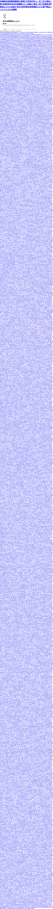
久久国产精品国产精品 (28, 98)
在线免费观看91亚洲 (40, 661)
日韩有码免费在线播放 (18, 543)
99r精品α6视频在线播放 (34, 771)
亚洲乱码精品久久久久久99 (31, 153)
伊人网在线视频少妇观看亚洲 (20, 300)
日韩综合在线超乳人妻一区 (14, 528)
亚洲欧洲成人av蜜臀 (25, 690)
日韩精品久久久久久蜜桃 (33, 659)
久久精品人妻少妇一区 (12, 327)
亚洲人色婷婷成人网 (13, 294)
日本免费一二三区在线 (35, 777)
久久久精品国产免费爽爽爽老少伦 (26, 271)
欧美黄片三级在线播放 (41, 289)
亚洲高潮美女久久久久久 (6, 551)
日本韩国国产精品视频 (44, 418)
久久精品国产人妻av (42, 667)
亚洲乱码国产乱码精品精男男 (18, 615)
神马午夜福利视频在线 (17, 215)
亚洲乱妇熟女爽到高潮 (32, 825)
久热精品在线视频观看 (8, 89)
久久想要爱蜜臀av (37, 58)
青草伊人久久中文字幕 (43, 189)
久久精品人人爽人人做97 (21, 521)
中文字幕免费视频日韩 (38, 485)
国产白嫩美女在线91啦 (37, 404)
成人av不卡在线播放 (27, 387)
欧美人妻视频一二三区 (41, 537)
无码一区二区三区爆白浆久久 (32, 306)
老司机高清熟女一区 (28, 479)
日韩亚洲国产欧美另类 (13, 855)
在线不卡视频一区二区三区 (28, 646)
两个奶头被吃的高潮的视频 (27, 414)
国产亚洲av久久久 (39, 811)
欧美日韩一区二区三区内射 (39, 573)
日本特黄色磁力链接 (25, 476)
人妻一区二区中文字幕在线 (31, 355)
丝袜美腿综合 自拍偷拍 (4, 761)
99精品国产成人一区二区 (44, 44)
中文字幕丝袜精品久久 (41, 321)
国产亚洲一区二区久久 (14, 779)
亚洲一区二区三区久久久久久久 (7, 166)
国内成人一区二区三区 (21, 540)
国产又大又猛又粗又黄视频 (33, 488)
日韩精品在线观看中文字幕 (22, 50)
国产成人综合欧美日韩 (30, 709)
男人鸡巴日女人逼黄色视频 (33, 514)
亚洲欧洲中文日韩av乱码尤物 (45, 306)
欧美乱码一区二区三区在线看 (46, 398)
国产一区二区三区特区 (22, 160)
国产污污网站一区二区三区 (33, 179)
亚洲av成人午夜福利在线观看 (31, 439)
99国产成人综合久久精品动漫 (14, 624)
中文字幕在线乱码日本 (45, 635)
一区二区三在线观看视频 (34, 223)
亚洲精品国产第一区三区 (24, 484)
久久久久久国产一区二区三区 (45, 35)
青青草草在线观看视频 (4, 339)
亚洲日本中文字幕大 (44, 223)
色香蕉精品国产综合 (18, 71)
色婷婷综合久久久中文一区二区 (41, 64)
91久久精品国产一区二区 (38, 562)
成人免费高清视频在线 (12, 83)
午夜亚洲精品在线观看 (24, 246)
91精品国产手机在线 (17, 647)
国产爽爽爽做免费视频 (15, 167)
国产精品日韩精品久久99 (8, 601)
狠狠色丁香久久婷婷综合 (46, 484)
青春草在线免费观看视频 (25, 147)
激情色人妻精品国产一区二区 (25, 892)
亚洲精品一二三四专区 (4, 904)
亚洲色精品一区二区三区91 (8, 96)
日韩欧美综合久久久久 (47, 74)
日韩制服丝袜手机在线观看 (29, 264)
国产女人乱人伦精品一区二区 (22, 631)
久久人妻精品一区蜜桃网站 (34, 432)
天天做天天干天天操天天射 (11, 708)
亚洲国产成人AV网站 (15, 276)
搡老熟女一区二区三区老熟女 (25, 572)
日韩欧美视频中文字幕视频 (44, 676)
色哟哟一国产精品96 (45, 375)
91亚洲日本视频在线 (22, 258)
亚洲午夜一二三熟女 (41, 531)
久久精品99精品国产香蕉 (46, 818)
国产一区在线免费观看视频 (15, 368)
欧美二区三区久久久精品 (12, 41)
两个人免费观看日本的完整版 (44, 538)
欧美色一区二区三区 (16, 39)
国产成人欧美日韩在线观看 (6, 625)
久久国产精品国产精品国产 (45, 712)
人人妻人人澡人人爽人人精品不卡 (15, 376)
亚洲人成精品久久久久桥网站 (41, 308)
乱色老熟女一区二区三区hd (25, 242)
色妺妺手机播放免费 (26, 272)
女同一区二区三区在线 (34, 35)
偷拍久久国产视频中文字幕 (39, 81)
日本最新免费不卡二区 (47, 779)
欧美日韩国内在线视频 (32, 57)
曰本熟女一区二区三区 (45, 229)
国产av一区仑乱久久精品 (5, 812)
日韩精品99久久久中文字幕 (23, 531)
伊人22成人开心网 (6, 719)
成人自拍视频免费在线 (10, 344)
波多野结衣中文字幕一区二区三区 (33, 464)
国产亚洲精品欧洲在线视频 (26, 114)
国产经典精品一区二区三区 (21, 689)
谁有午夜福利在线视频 (41, 197)
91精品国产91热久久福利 (12, 858)
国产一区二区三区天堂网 (35, 198)
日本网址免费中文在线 (37, 138)
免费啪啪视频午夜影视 (39, 709)
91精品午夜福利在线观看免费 (43, 825)
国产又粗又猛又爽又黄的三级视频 (14, 777)
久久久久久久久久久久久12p (22, 294)
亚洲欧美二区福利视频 (33, 177)
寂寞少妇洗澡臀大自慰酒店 (5, 329)
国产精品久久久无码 (41, 515)
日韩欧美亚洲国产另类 (9, 861)
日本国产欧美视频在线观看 (18, 685)
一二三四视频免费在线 (19, 263)
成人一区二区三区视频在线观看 (23, 86)
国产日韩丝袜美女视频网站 (5, 874)
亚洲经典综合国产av (39, 324)
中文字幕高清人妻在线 (42, 402)
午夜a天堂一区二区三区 (20, 674)
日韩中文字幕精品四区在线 (37, 862)
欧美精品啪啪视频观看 (6, 588)
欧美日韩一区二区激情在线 (11, 446)
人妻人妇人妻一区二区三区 (20, 232)
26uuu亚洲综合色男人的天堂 (5, 384)
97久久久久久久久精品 (32, 59)
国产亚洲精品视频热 (23, 433)
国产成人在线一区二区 (12, 594)
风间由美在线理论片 (18, 646)
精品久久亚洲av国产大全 (14, 337)
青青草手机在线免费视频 (42, 151)
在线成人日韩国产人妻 (40, 258)
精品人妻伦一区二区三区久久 (39, 812)
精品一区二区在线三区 (14, 178)
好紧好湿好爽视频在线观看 (5, 299)
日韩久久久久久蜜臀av (10, 574)
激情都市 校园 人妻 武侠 (23, 907)
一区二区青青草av (44, 378)
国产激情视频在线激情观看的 (10, 260)
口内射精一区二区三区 (14, 372)
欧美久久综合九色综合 (4, 593)
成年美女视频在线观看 (18, 62)
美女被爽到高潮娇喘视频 (28, 813)
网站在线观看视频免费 (44, 816)
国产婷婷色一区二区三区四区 (9, 439)
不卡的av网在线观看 (43, 472)
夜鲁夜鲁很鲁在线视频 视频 (32, 228)
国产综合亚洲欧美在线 (32, 671)
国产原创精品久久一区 (24, 695)
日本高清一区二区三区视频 (24, 508)
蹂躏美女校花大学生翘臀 (37, 603)
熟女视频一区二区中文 (36, 55)
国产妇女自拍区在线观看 (37, 119)
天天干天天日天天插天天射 (39, 491)
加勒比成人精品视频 (4, 216)
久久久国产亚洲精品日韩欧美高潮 (17, 786)
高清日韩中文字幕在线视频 (5, 903)
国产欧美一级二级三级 (13, 415)
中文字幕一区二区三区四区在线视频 (36, 451)
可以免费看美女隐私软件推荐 (17, 299)
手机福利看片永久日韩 (32, 106)
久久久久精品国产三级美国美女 (23, 459)
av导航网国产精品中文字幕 (23, 398)
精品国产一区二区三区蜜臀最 (24, 269)
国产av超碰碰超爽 (10, 245)
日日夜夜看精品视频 (10, 543)
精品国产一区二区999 (4, 834)
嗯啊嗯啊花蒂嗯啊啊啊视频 (33, 726)
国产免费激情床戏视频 (44, 640)
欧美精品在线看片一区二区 (14, 659)
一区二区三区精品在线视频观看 (42, 616)
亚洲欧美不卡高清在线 (6, 252)
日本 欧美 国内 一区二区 (25, 509)
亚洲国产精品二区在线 (24, 336)
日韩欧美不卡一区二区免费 (7, 828)
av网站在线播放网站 (40, 785)
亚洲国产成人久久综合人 (17, 493)
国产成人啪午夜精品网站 (35, 487)
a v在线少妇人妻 (24, 323)
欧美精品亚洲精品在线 (48, 69)
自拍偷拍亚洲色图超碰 (17, 290)
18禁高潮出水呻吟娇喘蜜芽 (11, 789)
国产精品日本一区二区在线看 (17, 329)
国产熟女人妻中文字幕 (14, 99)
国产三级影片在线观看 (16, 323)
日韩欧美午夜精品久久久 (9, 118)
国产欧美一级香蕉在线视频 (44, 434)
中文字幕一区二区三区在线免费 (36, 69)
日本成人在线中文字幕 (33, 563)
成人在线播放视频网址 (30, 226)
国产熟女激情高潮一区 (48, 102)
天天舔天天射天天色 (34, 761)
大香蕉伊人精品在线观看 (22, 342)
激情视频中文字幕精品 (13, 151)
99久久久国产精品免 (6, 167)
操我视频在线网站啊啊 (41, 868)
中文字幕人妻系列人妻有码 (39, 374)
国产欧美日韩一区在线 (25, 265)
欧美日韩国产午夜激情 (8, 180)
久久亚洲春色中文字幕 (22, 402)
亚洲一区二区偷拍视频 (10, 483)
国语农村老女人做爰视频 (32, 645)
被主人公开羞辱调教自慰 (43, 761)
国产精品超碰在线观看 (39, 88)
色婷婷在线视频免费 (48, 698)
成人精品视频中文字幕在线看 (31, 615)
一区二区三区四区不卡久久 (33, 406)
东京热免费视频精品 (17, 627)
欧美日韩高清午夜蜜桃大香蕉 (22, 566)
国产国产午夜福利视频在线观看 (44, 566)
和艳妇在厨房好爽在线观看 (44, 452)
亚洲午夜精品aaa (4, 388)
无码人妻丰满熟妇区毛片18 (16, 767)
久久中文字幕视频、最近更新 (27, 612)
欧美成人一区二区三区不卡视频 (21, 563)
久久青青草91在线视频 (33, 315)
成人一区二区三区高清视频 (36, 242)
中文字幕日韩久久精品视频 (46, 883)
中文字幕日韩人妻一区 (43, 448)
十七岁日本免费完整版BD (22, 847)
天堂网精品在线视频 (23, 205)
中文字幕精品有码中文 (20, 320)
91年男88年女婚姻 (37, 639)
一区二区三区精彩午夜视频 (33, 386)
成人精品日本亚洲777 (32, 805)
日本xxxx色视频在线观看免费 (40, 131)
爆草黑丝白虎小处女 (38, 546)
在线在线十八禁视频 (18, 404)
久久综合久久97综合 (13, 697)
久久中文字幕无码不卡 (27, 284)
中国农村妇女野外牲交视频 (39, 118)
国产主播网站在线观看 (29, 908)
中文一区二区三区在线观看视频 (36, 698)
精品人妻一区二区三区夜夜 (10, 470)
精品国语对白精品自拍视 (6, 475)
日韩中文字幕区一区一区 (32, 515)
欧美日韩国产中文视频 (12, 342)
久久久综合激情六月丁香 (21, 897)
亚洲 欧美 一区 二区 (38, 721)
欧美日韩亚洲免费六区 (33, 178)
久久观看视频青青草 (28, 397)
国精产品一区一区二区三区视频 (30, 461)
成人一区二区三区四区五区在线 (29, 110)
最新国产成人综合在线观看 (42, 317)
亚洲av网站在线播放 (37, 236)
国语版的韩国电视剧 (19, 461)
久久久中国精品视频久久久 (37, 561)
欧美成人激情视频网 (21, 435)
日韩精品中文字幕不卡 (47, 399)
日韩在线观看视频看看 (30, 89)
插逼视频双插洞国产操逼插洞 (13, 293)
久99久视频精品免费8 (22, 339)
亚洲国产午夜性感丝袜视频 (6, 287)
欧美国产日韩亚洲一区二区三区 (42, 685)
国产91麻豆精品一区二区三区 (7, 159)
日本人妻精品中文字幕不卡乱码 (29, 551)
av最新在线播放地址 (34, 445)
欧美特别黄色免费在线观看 (39, 751)
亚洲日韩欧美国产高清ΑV (38, 181)
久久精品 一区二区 (27, 862)
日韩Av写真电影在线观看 (40, 886)
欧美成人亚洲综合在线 (4, 199)
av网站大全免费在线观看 (31, 247)
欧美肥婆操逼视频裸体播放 (10, 126)
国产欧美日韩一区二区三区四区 (23, 599)
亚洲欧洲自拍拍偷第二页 (25, 539)
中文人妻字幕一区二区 (13, 192)
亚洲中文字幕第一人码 (29, 154)
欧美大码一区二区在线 (44, 34)
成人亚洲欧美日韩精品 (5, 502)
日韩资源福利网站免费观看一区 (33, 607)
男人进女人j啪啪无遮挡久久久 (34, 622)
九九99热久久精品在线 (21, 411)
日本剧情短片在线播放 (12, 744)
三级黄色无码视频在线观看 (11, 50)
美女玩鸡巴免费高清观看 (36, 293)
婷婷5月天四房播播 (45, 564)
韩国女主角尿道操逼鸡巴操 (34, 87)
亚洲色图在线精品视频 (35, 75)
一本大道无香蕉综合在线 (33, 410)
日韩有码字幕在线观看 (26, 40)
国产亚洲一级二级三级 (37, 390)
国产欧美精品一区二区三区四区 (41, 670)
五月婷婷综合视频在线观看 (22, 671)
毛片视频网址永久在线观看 (37, 853)
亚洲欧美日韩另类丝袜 (20, 247)
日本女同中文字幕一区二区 (7, 81)
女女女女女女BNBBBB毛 (24, 35)
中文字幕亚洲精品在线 (40, 556)
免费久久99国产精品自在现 (23, 758)
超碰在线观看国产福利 (25, 627)
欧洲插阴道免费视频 (7, 235)
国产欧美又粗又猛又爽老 (32, 537)
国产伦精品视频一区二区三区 (37, 606)
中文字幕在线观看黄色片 (7, 647)
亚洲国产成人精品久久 (16, 189)
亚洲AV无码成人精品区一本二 (10, 801)
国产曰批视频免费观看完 (24, 451)
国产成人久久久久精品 (41, 871)
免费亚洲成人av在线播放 (23, 248)
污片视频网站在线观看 (16, 688)
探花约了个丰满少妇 (13, 123)
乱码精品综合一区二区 (30, 325)
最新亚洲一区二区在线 (7, 290)
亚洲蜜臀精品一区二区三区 (12, 891)
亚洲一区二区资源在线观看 (46, 39)
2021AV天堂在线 (33, 568)
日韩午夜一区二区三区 (30, 467)
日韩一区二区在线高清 (28, 331)
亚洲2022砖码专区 (25, 241)
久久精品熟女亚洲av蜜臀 (13, 120)
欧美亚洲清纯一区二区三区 (9, 704)
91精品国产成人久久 (14, 135)
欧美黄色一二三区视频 (5, 707)
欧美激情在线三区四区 (27, 679)
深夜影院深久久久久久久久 (19, 157)
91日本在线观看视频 (40, 610)
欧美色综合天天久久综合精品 (14, 505)
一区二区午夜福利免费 (41, 441)
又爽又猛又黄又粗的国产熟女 (24, 123)
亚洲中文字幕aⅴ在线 (10, 387)
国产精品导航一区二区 (47, 829)
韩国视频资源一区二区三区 (29, 204)
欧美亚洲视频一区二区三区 (43, 46)
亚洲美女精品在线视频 (36, 605)
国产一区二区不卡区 (9, 65)
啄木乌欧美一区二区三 (44, 657)
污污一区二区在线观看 (23, 199)
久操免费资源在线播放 (39, 264)
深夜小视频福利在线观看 (7, 155)
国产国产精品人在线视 (27, 731)
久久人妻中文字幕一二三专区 (27, 666)
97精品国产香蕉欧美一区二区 (6, 880)
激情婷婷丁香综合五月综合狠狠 (34, 433)
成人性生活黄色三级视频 (7, 347)
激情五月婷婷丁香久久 (41, 416)
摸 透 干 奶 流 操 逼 (18, 186)
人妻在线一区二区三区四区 (33, 640)
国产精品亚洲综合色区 (22, 488)
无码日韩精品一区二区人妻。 (10, 803)
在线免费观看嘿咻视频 (22, 422)
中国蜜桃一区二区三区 (22, 622)
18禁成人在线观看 (33, 319)
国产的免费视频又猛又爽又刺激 (35, 548)
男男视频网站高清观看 (13, 59)
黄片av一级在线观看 (29, 157)
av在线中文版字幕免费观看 (9, 668)
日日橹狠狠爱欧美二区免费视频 (26, 528)
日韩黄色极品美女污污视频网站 (44, 319)
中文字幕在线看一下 (36, 338)
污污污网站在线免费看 (21, 515)
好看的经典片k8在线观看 (20, 325)
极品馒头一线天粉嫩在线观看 (32, 844)
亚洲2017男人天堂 (48, 215)
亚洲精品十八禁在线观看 (29, 573)
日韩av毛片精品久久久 (43, 545)
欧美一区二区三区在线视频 (25, 895)
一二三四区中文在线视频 (10, 232)
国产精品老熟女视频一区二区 (40, 49)
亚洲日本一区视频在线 (44, 769)
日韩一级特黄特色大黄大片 (15, 611)
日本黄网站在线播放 (32, 323)
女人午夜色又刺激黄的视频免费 (7, 864)
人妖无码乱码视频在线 (43, 466)
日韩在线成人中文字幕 (45, 40)
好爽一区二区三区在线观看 (35, 728)
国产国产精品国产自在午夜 (41, 144)
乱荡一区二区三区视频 (15, 797)
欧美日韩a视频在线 (9, 186)
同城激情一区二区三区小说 (19, 136)
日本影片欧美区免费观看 (39, 143)
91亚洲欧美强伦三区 (48, 485)
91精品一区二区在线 (5, 244)
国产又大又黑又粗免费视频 (19, 356)
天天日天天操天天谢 (12, 655)
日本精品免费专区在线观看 (46, 611)
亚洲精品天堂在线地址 (10, 154)
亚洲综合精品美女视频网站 (33, 268)
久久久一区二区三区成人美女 (32, 171)
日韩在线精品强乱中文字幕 (41, 339)
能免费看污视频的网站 (8, 253)
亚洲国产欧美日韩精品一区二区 (32, 94)
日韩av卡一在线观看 (43, 171)
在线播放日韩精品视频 (41, 568)
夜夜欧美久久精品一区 (34, 609)
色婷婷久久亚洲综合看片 (15, 307)
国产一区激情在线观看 (43, 652)
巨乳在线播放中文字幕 (20, 126)
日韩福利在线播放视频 (24, 37)
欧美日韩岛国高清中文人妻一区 (11, 410)
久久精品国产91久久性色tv (8, 404)
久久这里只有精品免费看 (47, 759)
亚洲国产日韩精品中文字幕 (46, 58)
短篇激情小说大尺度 (34, 82)
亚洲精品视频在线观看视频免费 (29, 518)
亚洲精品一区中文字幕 (40, 411)
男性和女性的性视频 (17, 65)
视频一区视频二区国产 (21, 148)
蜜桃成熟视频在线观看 (4, 428)
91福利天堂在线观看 (13, 400)
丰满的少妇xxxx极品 (6, 835)
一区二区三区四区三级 (25, 698)
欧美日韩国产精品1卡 (27, 794)
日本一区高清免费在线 (8, 105)
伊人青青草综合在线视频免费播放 (28, 393)
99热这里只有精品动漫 (45, 348)
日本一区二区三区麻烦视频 (45, 622)
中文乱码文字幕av (7, 794)
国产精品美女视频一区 (5, 787)
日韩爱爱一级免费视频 (23, 805)
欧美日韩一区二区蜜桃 (21, 709)
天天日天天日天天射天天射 (40, 299)
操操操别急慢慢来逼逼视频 (28, 70)
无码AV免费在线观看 (11, 52)
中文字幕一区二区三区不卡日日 (42, 247)
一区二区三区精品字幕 (35, 272)
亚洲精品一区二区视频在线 (40, 467)
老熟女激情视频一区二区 (17, 724)
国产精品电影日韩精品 (11, 630)
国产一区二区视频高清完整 (12, 658)
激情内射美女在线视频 (9, 84)
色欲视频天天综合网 (31, 570)
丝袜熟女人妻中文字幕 (32, 83)
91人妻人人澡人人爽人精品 (38, 162)
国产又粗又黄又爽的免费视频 (15, 92)
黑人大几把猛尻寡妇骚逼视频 (13, 77)
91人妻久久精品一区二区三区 (6, 367)
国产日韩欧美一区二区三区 (32, 704)
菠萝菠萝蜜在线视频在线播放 (27, 92)
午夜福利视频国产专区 (14, 606)
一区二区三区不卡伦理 (13, 168)
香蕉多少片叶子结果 (8, 829)
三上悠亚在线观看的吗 (29, 102)
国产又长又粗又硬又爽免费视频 (15, 653)
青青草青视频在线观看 (30, 308)
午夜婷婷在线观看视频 (5, 114)
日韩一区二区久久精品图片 (14, 593)
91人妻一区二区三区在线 (21, 691)
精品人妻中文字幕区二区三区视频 (10, 570)
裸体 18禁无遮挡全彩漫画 (36, 791)
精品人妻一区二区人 (17, 107)
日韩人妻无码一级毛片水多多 (44, 173)
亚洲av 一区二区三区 (25, 82)
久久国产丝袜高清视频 (42, 426)
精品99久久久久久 (19, 379)
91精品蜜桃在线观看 (32, 732)
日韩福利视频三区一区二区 (33, 149)
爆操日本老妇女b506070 (6, 276)
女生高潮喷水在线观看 (12, 388)
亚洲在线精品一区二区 (18, 58)
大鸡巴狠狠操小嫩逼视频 (45, 530)
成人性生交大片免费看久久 (34, 658)
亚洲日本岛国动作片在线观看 (6, 769)
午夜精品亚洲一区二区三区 (12, 527)
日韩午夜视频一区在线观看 (31, 354)
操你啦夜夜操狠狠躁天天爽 (39, 52)
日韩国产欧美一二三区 (22, 891)
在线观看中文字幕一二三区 (33, 56)
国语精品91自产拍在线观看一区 (12, 696)
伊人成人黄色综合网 (5, 372)
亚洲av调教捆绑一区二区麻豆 (36, 269)
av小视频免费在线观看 (25, 69)
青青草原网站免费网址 (16, 424)
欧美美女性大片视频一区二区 (16, 193)
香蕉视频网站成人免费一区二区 (12, 46)
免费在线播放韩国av (44, 482)
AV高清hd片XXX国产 (4, 487)
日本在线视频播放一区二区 (28, 81)
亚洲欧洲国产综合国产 (32, 600)
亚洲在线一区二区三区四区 (37, 572)
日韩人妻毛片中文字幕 (31, 362)
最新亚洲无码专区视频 (48, 385)
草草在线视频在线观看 (38, 122)
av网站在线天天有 (14, 392)
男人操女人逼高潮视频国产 (12, 318)
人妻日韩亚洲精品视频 (23, 46)
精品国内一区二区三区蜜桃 (39, 70)
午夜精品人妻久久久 (29, 118)
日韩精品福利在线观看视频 (28, 254)
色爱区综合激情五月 (11, 657)
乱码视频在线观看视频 (40, 392)
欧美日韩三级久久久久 (29, 351)
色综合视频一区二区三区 (40, 314)
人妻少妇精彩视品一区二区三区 (6, 455)
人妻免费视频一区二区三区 (27, 819)
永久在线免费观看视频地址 (40, 226)
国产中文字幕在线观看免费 (40, 342)
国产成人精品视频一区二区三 (42, 130)
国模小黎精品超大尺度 (31, 648)
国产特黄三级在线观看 (35, 147)
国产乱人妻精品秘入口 (20, 64)
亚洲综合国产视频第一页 (46, 457)
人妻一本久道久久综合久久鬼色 (17, 350)
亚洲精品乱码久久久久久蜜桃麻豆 (34, 341)
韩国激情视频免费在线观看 (45, 526)
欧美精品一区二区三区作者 (35, 611)
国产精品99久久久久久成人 (25, 635)
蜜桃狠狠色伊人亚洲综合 (37, 284)
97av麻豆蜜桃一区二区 (4, 884)
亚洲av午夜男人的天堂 (6, 217)
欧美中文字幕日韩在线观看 (9, 106)
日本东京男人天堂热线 (7, 685)
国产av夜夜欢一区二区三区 (40, 195)
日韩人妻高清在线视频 (38, 287)
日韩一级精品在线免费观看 (31, 710)
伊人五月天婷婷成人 (29, 374)
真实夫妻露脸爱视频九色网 (38, 114)
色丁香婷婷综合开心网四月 (37, 330)
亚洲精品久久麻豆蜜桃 (4, 113)
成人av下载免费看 (44, 496)
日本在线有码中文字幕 (31, 826)
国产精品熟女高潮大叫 (37, 71)
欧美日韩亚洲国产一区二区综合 (6, 518)
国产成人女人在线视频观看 (9, 357)
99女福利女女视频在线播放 (34, 220)
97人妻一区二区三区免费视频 (44, 469)
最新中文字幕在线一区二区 (35, 229)
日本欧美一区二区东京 (26, 403)
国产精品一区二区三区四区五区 (18, 259)
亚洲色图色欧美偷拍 (36, 694)
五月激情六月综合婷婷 (18, 390)
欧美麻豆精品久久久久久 (6, 724)
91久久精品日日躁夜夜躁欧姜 (37, 473)
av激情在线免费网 (35, 150)
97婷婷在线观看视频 (30, 876)
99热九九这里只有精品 (18, 479)
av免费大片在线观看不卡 (45, 211)
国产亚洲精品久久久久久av (21, 733)
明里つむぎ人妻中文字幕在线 (15, 162)
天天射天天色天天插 (41, 232)
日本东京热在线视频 (35, 767)
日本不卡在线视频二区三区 (28, 673)
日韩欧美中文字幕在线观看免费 (39, 424)
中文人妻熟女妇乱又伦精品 (34, 141)
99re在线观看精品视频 (35, 337)
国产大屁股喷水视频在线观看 (37, 779)
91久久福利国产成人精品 (23, 120)
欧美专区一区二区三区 (15, 835)
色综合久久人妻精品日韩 (12, 173)
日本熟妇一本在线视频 (5, 265)
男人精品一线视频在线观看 (46, 836)
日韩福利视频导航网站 (45, 781)
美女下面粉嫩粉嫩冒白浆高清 (38, 495)
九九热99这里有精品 (26, 34)
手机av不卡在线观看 (9, 727)
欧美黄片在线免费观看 (39, 831)
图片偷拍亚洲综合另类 (17, 150)
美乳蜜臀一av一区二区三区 (24, 63)
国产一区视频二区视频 (8, 309)
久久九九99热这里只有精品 (8, 132)
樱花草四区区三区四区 (14, 68)
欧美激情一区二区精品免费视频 (39, 738)
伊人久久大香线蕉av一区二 (7, 740)
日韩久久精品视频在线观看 (34, 165)
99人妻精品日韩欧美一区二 (27, 562)
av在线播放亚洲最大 (16, 496)
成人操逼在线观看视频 (36, 623)
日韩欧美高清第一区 (45, 55)
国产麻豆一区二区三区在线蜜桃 (10, 664)
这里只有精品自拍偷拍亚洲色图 (32, 452)
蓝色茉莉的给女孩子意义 (47, 877)
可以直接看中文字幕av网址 (18, 757)
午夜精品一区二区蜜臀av (31, 630)
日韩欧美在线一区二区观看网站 (36, 391)
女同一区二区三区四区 (24, 353)
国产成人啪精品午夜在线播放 (9, 130)
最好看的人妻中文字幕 (7, 128)
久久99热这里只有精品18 (22, 83)
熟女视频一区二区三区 (17, 227)
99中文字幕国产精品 (42, 574)
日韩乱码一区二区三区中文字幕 (9, 466)
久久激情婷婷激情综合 (36, 72)
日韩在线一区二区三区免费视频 (12, 545)
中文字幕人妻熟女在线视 (34, 588)
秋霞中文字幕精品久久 (23, 87)
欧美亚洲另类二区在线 (27, 579)
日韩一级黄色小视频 (46, 138)
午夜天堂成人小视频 (25, 198)
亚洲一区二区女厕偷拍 (38, 351)
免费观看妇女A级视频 (12, 542)
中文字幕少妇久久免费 (17, 832)
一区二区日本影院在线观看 (30, 363)
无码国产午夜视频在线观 (46, 639)
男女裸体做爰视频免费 (34, 838)
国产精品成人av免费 (13, 288)
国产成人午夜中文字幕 (18, 80)
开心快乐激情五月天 (17, 534)
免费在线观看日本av (12, 289)
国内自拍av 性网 (36, 769)
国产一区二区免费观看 (46, 344)
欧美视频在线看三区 (37, 813)
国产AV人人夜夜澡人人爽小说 (44, 224)
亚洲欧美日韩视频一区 (13, 386)
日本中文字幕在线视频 (20, 196)
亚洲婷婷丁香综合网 (34, 856)
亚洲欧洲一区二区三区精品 (27, 554)
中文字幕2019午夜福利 (42, 135)
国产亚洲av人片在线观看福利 (25, 399)
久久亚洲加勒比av (40, 156)
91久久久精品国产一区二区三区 (22, 574)
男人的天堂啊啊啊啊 (21, 587)
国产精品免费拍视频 (42, 410)
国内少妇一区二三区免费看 (41, 823)
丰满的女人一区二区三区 (28, 128)
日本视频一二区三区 (21, 143)
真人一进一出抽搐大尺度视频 (28, 481)
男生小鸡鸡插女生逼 (31, 436)
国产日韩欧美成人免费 (6, 714)
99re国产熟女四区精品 (46, 628)
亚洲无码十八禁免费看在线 (35, 241)
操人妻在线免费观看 (26, 680)
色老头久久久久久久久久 (45, 161)
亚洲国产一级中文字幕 (34, 260)
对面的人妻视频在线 (30, 143)
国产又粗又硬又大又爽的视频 (25, 621)
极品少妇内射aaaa (38, 889)
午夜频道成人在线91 (31, 88)
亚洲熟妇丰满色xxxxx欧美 (45, 458)
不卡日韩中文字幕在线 (39, 253)
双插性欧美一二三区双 (7, 615)
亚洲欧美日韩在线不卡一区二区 (19, 727)
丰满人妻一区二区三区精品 (18, 853)
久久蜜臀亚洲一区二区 (9, 362)
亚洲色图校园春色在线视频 (28, 299)
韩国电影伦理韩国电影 (33, 789)
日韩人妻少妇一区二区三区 (46, 658)
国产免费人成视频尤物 (4, 123)
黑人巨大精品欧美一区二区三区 (7, 314)
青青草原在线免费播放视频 (11, 143)
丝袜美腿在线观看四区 (24, 728)
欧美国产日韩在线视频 (11, 171)
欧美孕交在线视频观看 (20, 591)
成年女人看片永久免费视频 (10, 247)
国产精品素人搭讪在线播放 (7, 62)
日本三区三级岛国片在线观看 (6, 391)
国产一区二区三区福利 (32, 168)
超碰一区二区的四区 (16, 343)
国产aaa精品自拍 (39, 108)
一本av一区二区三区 (21, 850)
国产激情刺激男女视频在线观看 (45, 838)
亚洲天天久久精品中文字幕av (7, 308)
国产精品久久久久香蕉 (15, 177)
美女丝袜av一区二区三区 (13, 63)
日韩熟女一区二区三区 (21, 172)
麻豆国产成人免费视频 (39, 95)
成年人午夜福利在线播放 (7, 757)
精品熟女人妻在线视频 (35, 161)
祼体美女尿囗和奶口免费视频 (14, 147)
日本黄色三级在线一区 (22, 197)
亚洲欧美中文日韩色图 (45, 172)
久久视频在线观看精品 (19, 278)
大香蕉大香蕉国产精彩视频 (40, 852)
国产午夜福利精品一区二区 (19, 703)
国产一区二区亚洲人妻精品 (20, 592)
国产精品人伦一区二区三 (11, 467)
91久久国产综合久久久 (25, 688)
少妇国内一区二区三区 (44, 432)
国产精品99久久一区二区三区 (36, 380)
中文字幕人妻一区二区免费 (34, 484)
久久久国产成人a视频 (13, 781)
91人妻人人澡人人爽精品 (37, 186)
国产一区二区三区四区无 (10, 482)
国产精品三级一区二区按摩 (10, 379)
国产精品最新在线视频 (9, 47)
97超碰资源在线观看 (10, 703)
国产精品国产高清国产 (38, 252)
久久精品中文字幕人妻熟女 (28, 74)
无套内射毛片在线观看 (47, 98)
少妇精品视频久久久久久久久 (13, 416)
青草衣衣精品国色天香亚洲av (37, 283)
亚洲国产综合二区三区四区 (26, 338)
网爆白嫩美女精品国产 (17, 233)
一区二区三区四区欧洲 (32, 197)
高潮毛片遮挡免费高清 (4, 400)
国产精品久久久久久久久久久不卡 (39, 463)
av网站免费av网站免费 (24, 743)
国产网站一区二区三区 (30, 95)
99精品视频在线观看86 (23, 211)
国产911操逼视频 (45, 380)
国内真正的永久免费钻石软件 (20, 180)
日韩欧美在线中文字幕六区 (33, 366)
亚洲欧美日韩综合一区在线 (18, 397)
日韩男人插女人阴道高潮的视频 (13, 336)
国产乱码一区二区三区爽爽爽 (37, 649)
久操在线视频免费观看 (4, 104)
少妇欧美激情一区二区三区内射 (9, 175)
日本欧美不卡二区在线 (25, 759)
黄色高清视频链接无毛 (14, 37)
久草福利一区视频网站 (39, 191)
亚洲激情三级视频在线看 (47, 62)
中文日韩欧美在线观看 (42, 262)
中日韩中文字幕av (10, 546)
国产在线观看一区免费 (45, 892)
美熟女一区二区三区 (30, 327)
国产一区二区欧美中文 (37, 745)
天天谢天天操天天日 (22, 288)
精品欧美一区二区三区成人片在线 (36, 112)
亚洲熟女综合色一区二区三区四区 (18, 251)
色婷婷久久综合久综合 (30, 898)
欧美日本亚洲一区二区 (24, 496)
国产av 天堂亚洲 (18, 344)
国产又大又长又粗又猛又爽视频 (10, 599)
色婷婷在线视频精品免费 (41, 362)
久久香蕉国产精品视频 (9, 153)
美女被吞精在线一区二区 (30, 786)
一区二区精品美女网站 (30, 785)
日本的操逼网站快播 (27, 412)
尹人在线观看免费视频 (35, 40)
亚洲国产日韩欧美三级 (33, 125)
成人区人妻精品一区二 (33, 434)
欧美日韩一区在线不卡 (8, 240)
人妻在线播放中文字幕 (38, 105)
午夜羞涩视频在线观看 (4, 34)
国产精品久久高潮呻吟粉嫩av (37, 117)
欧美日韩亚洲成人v (33, 428)
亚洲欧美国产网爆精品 (31, 41)
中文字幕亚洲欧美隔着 (28, 350)
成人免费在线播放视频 (34, 167)
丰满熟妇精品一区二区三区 (33, 619)
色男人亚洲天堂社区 (5, 440)
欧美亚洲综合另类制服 (10, 301)
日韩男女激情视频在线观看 (42, 671)
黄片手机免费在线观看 (13, 842)
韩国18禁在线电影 (42, 820)
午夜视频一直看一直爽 (14, 38)
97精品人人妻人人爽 (29, 783)
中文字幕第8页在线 (5, 561)
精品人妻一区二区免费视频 (45, 248)
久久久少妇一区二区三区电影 (14, 69)
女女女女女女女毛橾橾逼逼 (45, 767)
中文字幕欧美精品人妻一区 (18, 613)
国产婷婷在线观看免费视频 (5, 75)
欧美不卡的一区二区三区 (19, 313)
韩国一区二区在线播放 (6, 522)
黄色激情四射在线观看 (18, 348)
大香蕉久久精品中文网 (21, 436)
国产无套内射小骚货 (28, 80)
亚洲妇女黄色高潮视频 (46, 798)
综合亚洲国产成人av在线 (41, 513)
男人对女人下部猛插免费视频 (21, 56)
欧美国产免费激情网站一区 (39, 174)
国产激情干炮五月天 (44, 141)
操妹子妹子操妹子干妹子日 (18, 155)
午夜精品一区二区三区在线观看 (40, 331)
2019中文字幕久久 (27, 853)
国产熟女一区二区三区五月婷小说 (27, 564)
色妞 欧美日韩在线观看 (24, 780)
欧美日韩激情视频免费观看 (27, 162)
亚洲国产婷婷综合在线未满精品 (22, 749)
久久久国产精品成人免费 (18, 694)
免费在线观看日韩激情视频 (46, 293)
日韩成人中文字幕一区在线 (34, 816)
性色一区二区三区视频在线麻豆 (21, 190)
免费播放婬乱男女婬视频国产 (32, 159)
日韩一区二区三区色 (29, 263)
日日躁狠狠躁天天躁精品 (44, 276)
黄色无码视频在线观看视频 (21, 595)
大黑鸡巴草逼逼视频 (30, 175)
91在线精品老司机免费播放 (10, 558)
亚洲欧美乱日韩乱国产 (46, 430)
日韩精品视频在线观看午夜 (18, 660)
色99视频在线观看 (15, 380)
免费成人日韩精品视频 (18, 245)
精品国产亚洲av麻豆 (34, 244)
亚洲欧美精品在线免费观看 (26, 624)
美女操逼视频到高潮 (14, 183)
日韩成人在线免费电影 (9, 873)
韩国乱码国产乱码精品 (11, 191)
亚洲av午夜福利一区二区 (17, 235)
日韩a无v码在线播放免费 (17, 549)
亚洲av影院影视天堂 (8, 665)
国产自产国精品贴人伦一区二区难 (33, 172)
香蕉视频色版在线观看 (37, 665)
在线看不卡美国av (33, 707)
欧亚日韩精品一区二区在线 (23, 848)
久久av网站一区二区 (21, 327)
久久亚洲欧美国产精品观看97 (31, 259)
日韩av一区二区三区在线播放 (12, 378)
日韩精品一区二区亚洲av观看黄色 (38, 880)
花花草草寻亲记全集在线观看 (35, 169)
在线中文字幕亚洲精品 (38, 98)
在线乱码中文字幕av (33, 586)
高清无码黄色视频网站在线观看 (28, 465)
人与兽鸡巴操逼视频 (21, 594)
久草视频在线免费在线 (6, 264)
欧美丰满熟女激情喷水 (13, 488)
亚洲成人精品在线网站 (6, 701)
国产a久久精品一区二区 (36, 582)
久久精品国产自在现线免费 (6, 414)
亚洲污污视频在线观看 (45, 780)
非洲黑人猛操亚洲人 (15, 837)
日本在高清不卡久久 (13, 531)
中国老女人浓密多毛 (22, 645)
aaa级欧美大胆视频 (26, 163)
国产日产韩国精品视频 (11, 148)
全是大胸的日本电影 (17, 552)
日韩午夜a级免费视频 (33, 50)
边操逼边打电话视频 (33, 476)
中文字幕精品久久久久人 (7, 651)
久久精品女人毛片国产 (18, 579)
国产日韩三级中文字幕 (15, 838)
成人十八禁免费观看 (21, 697)
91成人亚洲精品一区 (27, 483)
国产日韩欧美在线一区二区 (47, 414)
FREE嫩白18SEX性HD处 (21, 52)
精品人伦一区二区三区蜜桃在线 (9, 144)
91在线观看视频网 (21, 129)
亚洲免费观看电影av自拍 (31, 417)
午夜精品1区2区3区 (33, 531)
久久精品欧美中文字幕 (26, 494)
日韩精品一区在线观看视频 (5, 471)
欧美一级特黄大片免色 (46, 813)
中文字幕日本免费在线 (48, 181)
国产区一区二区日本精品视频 (34, 78)
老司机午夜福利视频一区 (26, 116)
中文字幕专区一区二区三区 (41, 296)
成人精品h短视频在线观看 (31, 871)
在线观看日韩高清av (33, 372)
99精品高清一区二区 (17, 347)
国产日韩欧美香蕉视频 (37, 397)
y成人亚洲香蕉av (9, 107)
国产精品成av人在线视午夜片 (14, 667)
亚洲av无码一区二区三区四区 (25, 293)
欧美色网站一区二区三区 (19, 49)
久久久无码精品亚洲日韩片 (47, 449)
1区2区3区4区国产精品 (21, 418)
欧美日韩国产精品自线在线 (16, 40)
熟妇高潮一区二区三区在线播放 (12, 145)
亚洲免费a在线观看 (42, 142)
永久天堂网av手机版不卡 (32, 792)
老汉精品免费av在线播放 (26, 854)
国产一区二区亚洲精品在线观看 (28, 104)
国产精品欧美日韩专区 (19, 908)
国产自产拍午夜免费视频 (28, 404)
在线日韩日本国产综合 (38, 74)
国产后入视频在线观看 (33, 749)
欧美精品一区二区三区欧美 (19, 84)
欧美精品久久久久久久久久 (37, 483)
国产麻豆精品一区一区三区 (35, 86)
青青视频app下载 (29, 137)
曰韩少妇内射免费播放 (33, 142)
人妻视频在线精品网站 (28, 879)
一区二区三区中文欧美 (41, 333)
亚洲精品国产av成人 (25, 797)
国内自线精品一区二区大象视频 (15, 561)
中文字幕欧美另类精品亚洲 (46, 768)
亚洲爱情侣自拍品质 (5, 368)
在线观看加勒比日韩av (29, 356)
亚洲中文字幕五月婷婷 (33, 336)
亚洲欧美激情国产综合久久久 (45, 56)
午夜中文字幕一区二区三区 (15, 338)
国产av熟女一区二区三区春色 (34, 211)
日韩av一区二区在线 (39, 684)
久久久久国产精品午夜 (18, 746)
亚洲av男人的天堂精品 (7, 791)
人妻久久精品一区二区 (45, 78)
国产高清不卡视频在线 (18, 731)
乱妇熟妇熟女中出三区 (10, 396)
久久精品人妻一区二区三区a (21, 149)
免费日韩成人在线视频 (38, 668)
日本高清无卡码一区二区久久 (32, 587)
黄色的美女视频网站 (44, 318)
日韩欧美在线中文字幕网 (24, 380)
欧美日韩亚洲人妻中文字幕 (10, 324)
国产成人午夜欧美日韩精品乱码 (26, 560)
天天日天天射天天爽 (17, 429)
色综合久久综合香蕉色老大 (14, 271)
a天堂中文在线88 (15, 607)
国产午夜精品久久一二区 (40, 673)
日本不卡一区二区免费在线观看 (35, 507)
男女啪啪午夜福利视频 (38, 503)
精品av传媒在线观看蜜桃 (36, 116)
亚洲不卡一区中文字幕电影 (27, 105)
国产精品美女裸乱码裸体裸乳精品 (26, 99)
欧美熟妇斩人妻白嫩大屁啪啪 (11, 402)
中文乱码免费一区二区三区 (14, 586)
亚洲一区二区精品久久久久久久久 (32, 196)
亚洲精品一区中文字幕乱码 (16, 70)
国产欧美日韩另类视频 (38, 102)
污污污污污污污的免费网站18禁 (34, 96)
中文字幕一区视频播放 (47, 783)
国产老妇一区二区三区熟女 (41, 417)
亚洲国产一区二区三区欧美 (27, 651)
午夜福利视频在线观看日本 (44, 94)
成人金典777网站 (46, 743)
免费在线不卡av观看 (41, 860)
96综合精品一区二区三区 (9, 311)
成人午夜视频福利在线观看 (23, 771)
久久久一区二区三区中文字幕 (39, 787)
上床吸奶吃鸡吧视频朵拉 (12, 86)
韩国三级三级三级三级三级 (29, 281)
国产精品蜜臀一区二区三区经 (41, 753)
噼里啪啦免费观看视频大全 (32, 210)
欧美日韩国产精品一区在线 (10, 457)
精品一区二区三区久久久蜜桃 (13, 433)
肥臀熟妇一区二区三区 (39, 558)
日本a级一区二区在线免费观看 (43, 266)
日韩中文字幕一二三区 (47, 112)
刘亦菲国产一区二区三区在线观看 (34, 43)
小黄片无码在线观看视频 (34, 408)
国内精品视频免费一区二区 (32, 277)
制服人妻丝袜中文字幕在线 (34, 458)
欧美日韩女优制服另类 (32, 120)
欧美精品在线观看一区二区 (12, 43)
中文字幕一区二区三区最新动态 (44, 733)
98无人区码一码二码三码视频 (32, 820)
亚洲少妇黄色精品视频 (11, 749)
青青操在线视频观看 (28, 455)
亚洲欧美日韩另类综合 (4, 296)
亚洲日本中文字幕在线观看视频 (18, 485)
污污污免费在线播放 (9, 208)
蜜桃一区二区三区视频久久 (12, 682)
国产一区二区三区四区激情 (13, 640)
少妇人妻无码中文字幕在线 (17, 522)
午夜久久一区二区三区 (30, 129)
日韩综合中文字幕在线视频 (6, 234)
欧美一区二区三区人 (34, 189)
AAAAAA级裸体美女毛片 (28, 738)
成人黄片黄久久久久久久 (5, 183)
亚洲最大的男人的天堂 (42, 704)
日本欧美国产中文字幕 (11, 844)
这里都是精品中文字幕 (4, 333)
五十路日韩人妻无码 (32, 190)
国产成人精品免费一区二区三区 (16, 113)
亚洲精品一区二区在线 (47, 603)
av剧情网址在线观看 (25, 165)
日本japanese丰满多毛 (12, 671)
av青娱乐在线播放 (31, 342)
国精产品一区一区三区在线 (24, 145)
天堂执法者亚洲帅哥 (42, 598)
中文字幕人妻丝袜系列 (34, 270)
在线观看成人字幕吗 (27, 117)
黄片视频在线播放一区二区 (14, 487)
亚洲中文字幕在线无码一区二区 (40, 111)
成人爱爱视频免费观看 (23, 372)
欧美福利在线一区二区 (17, 637)
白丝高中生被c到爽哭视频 (28, 58)
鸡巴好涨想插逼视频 (13, 421)
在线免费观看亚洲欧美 (41, 84)
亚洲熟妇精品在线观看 (18, 715)
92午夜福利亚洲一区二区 (26, 473)
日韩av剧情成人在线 (46, 71)
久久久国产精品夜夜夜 (20, 335)
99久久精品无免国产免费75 (31, 251)
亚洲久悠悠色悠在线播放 (13, 406)
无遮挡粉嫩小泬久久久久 (20, 174)
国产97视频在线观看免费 (27, 534)
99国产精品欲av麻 (15, 588)
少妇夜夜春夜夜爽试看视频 (23, 856)
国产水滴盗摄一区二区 (18, 81)
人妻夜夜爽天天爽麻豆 (4, 99)
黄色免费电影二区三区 (41, 153)
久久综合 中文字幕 (24, 505)
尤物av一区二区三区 (10, 820)
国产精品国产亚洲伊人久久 (17, 53)
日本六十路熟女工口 (7, 683)
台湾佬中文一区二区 (40, 706)
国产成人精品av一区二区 (11, 131)
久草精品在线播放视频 (9, 137)
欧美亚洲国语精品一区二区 (28, 751)
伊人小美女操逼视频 (14, 220)
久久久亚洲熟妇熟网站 (5, 177)
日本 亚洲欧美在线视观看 (38, 132)
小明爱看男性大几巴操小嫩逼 (16, 680)
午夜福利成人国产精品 (34, 353)
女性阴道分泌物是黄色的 (27, 549)
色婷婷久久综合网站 (30, 122)
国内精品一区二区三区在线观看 (19, 228)
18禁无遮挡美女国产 (17, 90)
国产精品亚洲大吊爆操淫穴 (37, 903)
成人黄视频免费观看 (22, 111)
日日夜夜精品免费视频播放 (38, 832)
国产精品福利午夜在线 (32, 68)
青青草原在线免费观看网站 (15, 465)
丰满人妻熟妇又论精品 (9, 868)
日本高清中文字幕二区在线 (25, 337)
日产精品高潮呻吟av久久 (40, 793)
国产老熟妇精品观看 (4, 780)
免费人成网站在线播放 (31, 239)
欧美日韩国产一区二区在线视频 (20, 96)
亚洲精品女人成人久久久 (38, 524)
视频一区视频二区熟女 (16, 603)
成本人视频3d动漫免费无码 (33, 689)
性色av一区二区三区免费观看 (34, 357)
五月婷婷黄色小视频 (28, 138)
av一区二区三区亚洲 (25, 39)
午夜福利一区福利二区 (4, 405)
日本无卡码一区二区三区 (21, 221)
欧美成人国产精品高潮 (27, 187)
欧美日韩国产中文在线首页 (21, 641)
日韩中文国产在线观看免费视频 (9, 101)
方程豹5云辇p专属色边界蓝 (23, 472)
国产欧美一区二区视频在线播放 (15, 819)
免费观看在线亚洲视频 (38, 896)
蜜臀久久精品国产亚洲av (23, 318)
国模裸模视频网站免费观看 (31, 45)
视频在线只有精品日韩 (14, 405)
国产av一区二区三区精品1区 (29, 684)
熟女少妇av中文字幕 (8, 447)
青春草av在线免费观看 (24, 677)
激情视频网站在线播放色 (45, 147)
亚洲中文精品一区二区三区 (6, 417)
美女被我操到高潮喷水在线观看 (46, 677)
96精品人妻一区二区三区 (35, 890)
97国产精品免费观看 (21, 226)
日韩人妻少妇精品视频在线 (36, 599)
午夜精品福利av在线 (29, 737)
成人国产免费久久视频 (19, 439)
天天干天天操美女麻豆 (11, 195)
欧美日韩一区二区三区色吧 (44, 514)
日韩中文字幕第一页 (37, 263)
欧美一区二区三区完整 (28, 665)
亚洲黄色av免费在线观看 (25, 77)
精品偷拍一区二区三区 (38, 718)
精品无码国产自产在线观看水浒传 (16, 533)
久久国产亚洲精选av (40, 732)
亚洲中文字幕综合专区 (18, 718)
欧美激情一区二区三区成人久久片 (44, 68)
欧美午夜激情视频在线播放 (19, 153)
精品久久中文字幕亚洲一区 (5, 70)
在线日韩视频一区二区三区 (21, 144)
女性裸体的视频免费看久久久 (20, 804)
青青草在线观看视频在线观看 (21, 341)
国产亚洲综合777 (34, 858)
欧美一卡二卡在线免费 (45, 773)
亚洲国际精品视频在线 (6, 187)
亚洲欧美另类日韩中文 (9, 555)
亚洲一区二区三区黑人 (24, 667)
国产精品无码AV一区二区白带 (15, 799)
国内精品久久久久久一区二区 (34, 867)
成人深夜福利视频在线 (36, 835)
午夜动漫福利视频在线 (16, 430)
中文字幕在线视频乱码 (38, 470)
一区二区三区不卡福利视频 (38, 560)
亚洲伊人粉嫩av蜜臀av (13, 422)
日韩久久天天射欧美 (19, 442)
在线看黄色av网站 (8, 532)
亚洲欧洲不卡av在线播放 (26, 593)
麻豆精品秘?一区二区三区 (14, 817)
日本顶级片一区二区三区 (32, 713)
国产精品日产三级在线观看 (16, 74)
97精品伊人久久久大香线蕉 (37, 183)
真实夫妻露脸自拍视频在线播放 (16, 751)
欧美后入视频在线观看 (43, 63)
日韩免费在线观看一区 (28, 613)
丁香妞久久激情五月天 (8, 898)
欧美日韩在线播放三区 (13, 44)
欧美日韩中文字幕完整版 (13, 771)
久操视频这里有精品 (13, 580)
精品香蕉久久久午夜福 (39, 215)
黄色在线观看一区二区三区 (9, 674)
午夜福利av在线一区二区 (6, 241)
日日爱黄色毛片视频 (13, 129)
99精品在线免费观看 (30, 636)
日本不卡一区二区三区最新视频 (21, 305)
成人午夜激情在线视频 (23, 849)
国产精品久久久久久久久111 (11, 811)
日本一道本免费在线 (48, 740)
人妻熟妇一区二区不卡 (8, 534)
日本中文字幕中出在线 (20, 195)
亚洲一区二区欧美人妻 (6, 538)
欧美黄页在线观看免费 (22, 238)
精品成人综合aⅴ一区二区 (42, 525)
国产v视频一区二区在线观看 (16, 502)
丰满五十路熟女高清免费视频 (22, 179)
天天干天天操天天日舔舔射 (37, 494)
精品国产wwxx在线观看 (15, 302)
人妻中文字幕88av (46, 520)
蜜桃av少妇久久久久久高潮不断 (26, 423)
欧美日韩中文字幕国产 (35, 384)
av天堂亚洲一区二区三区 (46, 433)
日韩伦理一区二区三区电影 (36, 250)
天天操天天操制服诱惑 (29, 240)
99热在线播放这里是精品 (23, 125)
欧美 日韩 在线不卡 (46, 77)
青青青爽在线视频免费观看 (17, 110)
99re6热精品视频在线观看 (42, 59)
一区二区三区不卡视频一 (20, 657)
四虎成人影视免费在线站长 (38, 442)
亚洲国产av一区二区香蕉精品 (16, 883)
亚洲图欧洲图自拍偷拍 (5, 838)
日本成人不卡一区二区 (30, 191)
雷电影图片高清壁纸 (41, 575)
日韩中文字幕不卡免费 (23, 274)
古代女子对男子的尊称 (27, 495)
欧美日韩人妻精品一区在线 (33, 557)
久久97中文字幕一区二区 (9, 136)
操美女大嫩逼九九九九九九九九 (44, 192)
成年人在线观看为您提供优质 (36, 429)
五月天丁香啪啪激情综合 (26, 72)
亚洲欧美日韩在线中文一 (8, 163)
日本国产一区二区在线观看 (25, 652)
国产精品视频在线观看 (14, 582)
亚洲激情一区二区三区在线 (6, 98)
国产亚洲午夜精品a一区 (8, 119)
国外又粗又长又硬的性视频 (7, 210)
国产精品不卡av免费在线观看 (11, 161)
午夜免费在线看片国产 (32, 842)
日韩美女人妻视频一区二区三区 (29, 533)
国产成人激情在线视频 (9, 355)
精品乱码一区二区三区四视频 (10, 209)
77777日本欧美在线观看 (40, 204)
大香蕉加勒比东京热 (23, 792)
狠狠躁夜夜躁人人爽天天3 (47, 382)
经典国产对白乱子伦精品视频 (42, 691)
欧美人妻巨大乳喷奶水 (13, 125)
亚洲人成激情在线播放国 (8, 660)
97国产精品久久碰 (42, 782)
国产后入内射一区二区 (14, 747)
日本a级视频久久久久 (14, 440)
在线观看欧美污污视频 (21, 513)
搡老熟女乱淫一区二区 (39, 465)
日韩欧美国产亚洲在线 (22, 59)
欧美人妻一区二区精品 (29, 320)
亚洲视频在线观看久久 (44, 629)
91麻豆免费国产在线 (18, 100)
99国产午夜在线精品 (26, 581)
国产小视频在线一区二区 (14, 805)
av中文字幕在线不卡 (17, 393)
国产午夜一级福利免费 (33, 472)
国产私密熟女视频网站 (8, 889)
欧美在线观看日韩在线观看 (18, 455)
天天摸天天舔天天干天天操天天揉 (15, 481)
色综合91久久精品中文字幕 (41, 363)
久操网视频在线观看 (12, 691)
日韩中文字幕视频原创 (47, 202)
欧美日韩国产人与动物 (41, 615)
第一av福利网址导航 (29, 427)
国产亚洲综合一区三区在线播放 (38, 624)
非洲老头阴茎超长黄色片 (11, 196)
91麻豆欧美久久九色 (8, 519)
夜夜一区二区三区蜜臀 (31, 513)
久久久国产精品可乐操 (18, 605)
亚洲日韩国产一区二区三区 (6, 730)
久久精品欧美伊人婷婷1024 (47, 86)
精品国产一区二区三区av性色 (8, 300)
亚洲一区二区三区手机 (7, 184)
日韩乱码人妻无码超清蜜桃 (19, 311)
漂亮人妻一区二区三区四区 (37, 520)
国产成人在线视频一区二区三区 (33, 297)
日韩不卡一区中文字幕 (26, 184)
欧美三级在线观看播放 (11, 876)
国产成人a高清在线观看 (26, 683)
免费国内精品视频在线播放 (23, 112)
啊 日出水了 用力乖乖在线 (18, 128)
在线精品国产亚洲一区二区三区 (39, 613)
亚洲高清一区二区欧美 (14, 818)
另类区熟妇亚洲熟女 (29, 454)
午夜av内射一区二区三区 (20, 118)
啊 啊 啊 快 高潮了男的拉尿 (20, 314)
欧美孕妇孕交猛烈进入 (31, 544)
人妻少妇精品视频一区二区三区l (45, 332)
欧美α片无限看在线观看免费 (41, 630)
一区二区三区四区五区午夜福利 (7, 313)
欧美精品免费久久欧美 (46, 397)
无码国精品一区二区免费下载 (42, 653)
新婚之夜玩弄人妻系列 (14, 223)
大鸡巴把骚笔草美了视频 (37, 100)
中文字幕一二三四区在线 (44, 336)
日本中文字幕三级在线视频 (6, 254)
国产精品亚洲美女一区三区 (19, 317)
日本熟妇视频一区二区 (11, 306)
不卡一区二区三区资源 (40, 278)
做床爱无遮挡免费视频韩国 (27, 201)
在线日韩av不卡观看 (34, 63)
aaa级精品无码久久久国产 (28, 62)
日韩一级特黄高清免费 (45, 440)
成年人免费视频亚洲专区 (43, 586)
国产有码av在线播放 (48, 470)
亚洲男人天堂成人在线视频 (35, 367)
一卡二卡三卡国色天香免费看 (27, 236)
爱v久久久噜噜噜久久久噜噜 (9, 525)
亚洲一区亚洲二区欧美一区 (38, 528)
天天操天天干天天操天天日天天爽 (21, 315)
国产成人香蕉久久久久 (42, 50)
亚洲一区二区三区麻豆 (22, 415)
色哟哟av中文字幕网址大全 (32, 540)
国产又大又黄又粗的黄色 (45, 205)
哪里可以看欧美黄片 (4, 386)
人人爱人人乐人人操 (18, 163)
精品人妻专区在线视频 (28, 896)
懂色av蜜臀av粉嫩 (32, 51)
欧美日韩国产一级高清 (44, 415)
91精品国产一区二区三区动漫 (12, 238)
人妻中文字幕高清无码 (20, 370)
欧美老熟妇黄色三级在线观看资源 (43, 41)
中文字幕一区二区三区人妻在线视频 (7, 785)
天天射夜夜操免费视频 (35, 34)
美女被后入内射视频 (29, 335)
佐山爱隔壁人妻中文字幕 (21, 536)
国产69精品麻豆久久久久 (19, 185)
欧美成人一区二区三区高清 (26, 349)
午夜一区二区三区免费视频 (37, 447)
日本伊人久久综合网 (38, 175)
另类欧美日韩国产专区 (22, 855)
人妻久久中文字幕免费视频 (8, 706)
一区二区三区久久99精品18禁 (15, 104)
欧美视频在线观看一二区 (21, 171)
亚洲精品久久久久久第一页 (18, 208)
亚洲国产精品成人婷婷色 (17, 241)
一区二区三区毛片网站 (24, 244)
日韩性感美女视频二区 (33, 305)
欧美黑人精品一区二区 (22, 168)
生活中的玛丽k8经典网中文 (16, 312)
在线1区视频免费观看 (25, 707)
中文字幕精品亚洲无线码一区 (41, 148)
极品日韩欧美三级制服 (5, 392)
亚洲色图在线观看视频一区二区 (41, 107)
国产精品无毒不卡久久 (4, 288)
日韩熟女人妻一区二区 (36, 493)
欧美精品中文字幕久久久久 (14, 877)
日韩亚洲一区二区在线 (41, 303)
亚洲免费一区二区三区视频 (19, 166)
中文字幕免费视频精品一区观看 (19, 469)
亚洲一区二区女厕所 (12, 648)
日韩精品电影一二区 (20, 470)
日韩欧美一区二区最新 (7, 530)
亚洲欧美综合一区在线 (47, 576)
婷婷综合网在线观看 (41, 110)
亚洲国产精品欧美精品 (23, 135)
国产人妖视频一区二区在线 (28, 718)
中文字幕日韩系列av (4, 203)
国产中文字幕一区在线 (31, 411)
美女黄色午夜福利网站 (45, 326)
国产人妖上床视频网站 (28, 812)
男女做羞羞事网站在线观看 (42, 256)
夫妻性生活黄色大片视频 (24, 38)
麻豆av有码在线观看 (18, 284)
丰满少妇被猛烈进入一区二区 (32, 224)
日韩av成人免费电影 (37, 53)
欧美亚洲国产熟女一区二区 (32, 262)
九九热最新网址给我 (7, 189)
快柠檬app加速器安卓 (27, 634)
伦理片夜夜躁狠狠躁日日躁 (46, 338)
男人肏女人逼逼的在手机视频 (23, 708)
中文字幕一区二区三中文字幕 (25, 779)
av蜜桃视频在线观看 (11, 190)
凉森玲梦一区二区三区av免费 (36, 581)
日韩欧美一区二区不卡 (39, 320)
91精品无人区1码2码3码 (9, 852)
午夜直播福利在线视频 (30, 230)
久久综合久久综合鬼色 (36, 375)
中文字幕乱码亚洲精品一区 (33, 44)
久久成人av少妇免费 (46, 43)
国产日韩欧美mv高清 (19, 331)
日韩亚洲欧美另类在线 (27, 100)
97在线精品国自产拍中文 (11, 179)
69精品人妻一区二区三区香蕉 (31, 266)
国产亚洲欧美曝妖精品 (43, 619)
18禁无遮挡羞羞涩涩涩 (29, 131)
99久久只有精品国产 (11, 174)
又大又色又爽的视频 (45, 539)
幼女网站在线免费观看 (48, 327)
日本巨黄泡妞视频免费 (22, 386)
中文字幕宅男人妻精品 (19, 257)
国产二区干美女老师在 (34, 506)
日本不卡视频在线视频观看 (14, 165)
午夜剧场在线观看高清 (10, 461)
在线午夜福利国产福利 (7, 473)
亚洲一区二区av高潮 (13, 339)
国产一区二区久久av (5, 445)
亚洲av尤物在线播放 (27, 119)
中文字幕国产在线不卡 (14, 445)
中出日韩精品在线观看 (34, 203)
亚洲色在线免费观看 (41, 372)
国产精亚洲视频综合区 (39, 166)
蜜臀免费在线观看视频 (48, 283)
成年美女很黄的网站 (21, 823)
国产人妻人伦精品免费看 (37, 302)
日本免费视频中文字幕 (6, 82)
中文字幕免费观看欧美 (8, 222)
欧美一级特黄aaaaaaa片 (8, 356)
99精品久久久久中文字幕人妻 (24, 400)
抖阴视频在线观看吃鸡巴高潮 (20, 831)
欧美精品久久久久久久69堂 (38, 679)
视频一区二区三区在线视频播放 (23, 161)
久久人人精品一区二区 (8, 661)
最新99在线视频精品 (20, 131)
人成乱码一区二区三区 (18, 879)
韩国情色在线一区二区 (38, 666)
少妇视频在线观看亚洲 (34, 332)
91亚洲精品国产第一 (5, 751)
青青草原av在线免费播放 (12, 515)
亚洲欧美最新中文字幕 (20, 478)
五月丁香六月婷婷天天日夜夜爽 (17, 471)
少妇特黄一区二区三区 (44, 627)
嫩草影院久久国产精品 (31, 300)
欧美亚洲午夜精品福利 (7, 616)
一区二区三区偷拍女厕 (32, 151)
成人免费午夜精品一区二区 (12, 500)
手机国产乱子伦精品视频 (10, 442)
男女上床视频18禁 (5, 373)
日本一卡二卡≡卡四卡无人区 (38, 234)
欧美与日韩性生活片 (47, 672)
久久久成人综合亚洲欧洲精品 (44, 82)
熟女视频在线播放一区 (14, 432)
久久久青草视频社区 (6, 866)
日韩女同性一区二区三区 (32, 575)
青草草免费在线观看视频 (13, 262)
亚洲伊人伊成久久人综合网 (31, 126)
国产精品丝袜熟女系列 (32, 847)
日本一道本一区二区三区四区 (32, 744)
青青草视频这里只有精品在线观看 (32, 657)
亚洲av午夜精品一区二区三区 (12, 269)
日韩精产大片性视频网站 (15, 623)
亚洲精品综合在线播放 (42, 45)
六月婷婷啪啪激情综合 (12, 459)
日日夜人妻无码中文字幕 (28, 625)
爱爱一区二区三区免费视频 (18, 98)
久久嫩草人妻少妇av (40, 727)
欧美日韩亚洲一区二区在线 (26, 368)
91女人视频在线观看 (7, 490)
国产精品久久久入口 (7, 53)
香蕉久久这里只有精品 (46, 765)
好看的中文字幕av (5, 116)
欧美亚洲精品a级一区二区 (28, 385)
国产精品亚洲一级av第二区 (46, 75)
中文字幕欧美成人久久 (13, 258)
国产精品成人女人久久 (18, 281)
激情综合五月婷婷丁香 (45, 400)
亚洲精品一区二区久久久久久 (33, 421)
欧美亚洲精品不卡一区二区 (8, 315)
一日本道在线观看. (30, 52)
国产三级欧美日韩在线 (29, 202)
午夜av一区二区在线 (13, 57)
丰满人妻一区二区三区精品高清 (29, 653)
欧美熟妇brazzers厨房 (5, 899)
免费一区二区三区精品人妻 (29, 746)
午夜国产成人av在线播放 (19, 555)
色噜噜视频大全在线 (14, 160)
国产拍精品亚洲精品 (39, 803)
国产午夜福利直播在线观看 (18, 256)
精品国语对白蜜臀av (24, 177)
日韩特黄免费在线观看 (43, 655)
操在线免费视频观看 (32, 585)
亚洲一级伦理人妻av (37, 414)
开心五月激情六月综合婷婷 (36, 621)
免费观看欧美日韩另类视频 (45, 301)
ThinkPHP (5, 29)
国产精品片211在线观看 (27, 186)
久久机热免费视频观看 (12, 78)
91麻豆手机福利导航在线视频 (27, 700)
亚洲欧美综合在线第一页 (18, 495)
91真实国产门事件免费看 (29, 546)
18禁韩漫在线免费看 (46, 605)
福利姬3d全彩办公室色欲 (6, 549)
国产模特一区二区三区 (28, 132)
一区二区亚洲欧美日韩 (46, 302)
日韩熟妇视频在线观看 (38, 532)
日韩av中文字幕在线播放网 (29, 282)
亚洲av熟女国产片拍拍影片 (21, 466)
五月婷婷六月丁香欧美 (26, 777)
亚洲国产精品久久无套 (31, 47)
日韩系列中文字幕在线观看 (11, 575)
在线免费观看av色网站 (22, 842)
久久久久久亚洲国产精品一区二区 (24, 858)
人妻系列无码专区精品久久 (29, 381)
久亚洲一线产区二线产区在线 (19, 108)
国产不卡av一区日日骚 (21, 239)
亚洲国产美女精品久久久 (18, 93)
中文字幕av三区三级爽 (47, 390)
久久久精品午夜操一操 (4, 38)
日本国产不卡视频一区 (26, 250)
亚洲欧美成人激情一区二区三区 (7, 281)
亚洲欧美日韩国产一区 (38, 257)
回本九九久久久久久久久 (45, 475)
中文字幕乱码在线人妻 (28, 442)
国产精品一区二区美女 (30, 209)
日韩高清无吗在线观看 (5, 728)
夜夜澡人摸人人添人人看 (46, 145)
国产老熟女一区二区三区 (21, 101)
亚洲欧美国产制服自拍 (22, 44)
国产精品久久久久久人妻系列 (8, 71)
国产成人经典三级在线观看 (13, 303)
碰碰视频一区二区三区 (22, 702)
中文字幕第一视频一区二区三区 (19, 210)
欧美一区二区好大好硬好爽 (10, 825)
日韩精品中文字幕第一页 (43, 125)
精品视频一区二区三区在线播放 (33, 301)
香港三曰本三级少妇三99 (6, 688)
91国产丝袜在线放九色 (10, 885)
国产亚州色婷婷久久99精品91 (41, 104)
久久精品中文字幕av (32, 610)
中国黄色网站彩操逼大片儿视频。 (38, 403)
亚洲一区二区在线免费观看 (40, 536)
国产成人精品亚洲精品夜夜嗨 (27, 424)
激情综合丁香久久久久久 (37, 634)
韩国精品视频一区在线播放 (10, 641)
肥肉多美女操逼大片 (10, 80)
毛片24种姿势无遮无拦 (22, 388)
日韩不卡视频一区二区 (33, 512)
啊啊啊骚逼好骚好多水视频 (44, 260)
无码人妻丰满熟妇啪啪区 (33, 76)
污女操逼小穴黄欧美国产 (34, 747)
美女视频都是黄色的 (5, 568)
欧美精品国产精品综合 (19, 409)
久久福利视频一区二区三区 (27, 65)
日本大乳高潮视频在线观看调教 (39, 65)
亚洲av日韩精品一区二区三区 (43, 106)
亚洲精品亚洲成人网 (39, 865)
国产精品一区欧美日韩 (41, 405)
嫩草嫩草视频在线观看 (23, 588)
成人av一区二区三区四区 (10, 872)
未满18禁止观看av (41, 221)
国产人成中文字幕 (23, 207)
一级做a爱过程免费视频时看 (20, 464)
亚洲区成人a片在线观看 (44, 270)
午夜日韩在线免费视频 (41, 126)
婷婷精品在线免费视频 (25, 384)
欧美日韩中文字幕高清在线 (9, 257)
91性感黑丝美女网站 (4, 59)
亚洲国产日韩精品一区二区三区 (31, 601)
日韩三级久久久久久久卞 (34, 398)
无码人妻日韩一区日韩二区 (42, 323)
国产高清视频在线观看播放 (44, 123)
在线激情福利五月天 (47, 579)
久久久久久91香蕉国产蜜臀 (18, 463)
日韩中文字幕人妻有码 (27, 113)
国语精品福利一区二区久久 (32, 885)
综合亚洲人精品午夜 (41, 439)
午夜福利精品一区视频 (36, 349)
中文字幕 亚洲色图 (29, 174)
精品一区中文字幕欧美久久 (37, 368)
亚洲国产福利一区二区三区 (5, 604)
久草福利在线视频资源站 (42, 847)
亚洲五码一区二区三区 (47, 108)
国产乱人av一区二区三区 (15, 244)
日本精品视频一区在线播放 (8, 753)
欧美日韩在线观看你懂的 (31, 822)
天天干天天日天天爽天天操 (17, 794)
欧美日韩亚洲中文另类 (23, 76)
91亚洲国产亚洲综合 (17, 198)
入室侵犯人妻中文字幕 (14, 539)
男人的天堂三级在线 (20, 737)
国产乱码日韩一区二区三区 (36, 344)
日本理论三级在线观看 (10, 278)
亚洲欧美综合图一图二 (45, 527)
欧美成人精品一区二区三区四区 (21, 130)
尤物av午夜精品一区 (42, 682)
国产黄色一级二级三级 (12, 239)
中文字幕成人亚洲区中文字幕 (17, 491)
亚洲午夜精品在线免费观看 (8, 879)
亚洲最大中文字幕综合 (28, 245)
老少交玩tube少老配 (19, 381)
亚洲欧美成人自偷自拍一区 (22, 773)
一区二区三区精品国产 (23, 178)
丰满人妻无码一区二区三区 (30, 296)
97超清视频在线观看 (10, 479)
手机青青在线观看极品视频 (15, 904)
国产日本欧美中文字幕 (20, 324)
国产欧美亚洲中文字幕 (29, 49)
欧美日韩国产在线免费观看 (6, 90)
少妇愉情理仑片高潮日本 (27, 903)
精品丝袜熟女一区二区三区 (21, 366)
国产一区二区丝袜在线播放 (19, 321)
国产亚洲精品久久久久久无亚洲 (13, 141)
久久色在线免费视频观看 (18, 862)
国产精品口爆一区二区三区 (35, 768)
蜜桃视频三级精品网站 (19, 672)
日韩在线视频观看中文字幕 (7, 266)
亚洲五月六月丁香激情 (28, 471)
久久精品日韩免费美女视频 (17, 252)
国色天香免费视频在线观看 (26, 799)
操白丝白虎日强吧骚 (38, 202)
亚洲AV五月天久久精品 (25, 270)
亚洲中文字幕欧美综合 (19, 138)
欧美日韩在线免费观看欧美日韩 (44, 907)
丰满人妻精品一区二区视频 (6, 556)
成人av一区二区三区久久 (24, 203)
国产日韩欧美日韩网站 (13, 398)
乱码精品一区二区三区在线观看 (33, 629)
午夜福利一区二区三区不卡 (34, 758)
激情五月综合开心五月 (17, 775)
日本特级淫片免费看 (11, 56)
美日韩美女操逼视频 (21, 95)
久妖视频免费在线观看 (30, 166)
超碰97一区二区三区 (6, 350)
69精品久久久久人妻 (38, 128)
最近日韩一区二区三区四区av (44, 120)
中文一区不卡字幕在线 (39, 325)
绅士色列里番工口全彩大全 (10, 478)
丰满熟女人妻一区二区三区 (38, 543)
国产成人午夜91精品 (4, 294)
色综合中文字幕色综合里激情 (26, 830)
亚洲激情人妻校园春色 (28, 379)
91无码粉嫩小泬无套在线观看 (38, 113)
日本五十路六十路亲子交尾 (41, 239)
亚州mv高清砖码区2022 (6, 270)
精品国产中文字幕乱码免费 (23, 169)
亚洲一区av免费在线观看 (43, 210)
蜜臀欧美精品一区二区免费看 (22, 676)
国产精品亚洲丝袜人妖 (25, 369)
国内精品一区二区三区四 (38, 313)
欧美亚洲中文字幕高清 (39, 209)
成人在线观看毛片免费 (16, 538)
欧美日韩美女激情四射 (36, 730)
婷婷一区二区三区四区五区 (42, 124)
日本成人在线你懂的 (38, 271)
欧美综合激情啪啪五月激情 (21, 457)
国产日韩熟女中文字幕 (14, 428)
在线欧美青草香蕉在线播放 (28, 329)
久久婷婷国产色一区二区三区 (18, 351)
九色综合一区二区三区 (4, 236)
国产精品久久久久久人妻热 (11, 420)
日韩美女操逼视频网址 (23, 512)
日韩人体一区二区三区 (41, 93)
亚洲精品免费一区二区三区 (41, 51)
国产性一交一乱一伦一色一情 (9, 563)
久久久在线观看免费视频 (34, 859)
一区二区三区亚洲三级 (42, 315)
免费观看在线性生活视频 (21, 306)
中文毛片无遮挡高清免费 (44, 167)
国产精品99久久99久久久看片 (34, 199)
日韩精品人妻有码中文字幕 (41, 551)
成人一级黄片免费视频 (14, 448)
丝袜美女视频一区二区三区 (38, 201)
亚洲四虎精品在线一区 (9, 427)
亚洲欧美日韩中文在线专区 (20, 642)
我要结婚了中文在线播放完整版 (19, 417)
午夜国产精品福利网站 (14, 76)
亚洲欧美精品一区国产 (25, 90)
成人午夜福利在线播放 (38, 737)
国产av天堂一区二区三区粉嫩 (44, 476)
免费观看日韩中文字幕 (43, 588)
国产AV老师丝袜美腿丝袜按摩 (14, 295)
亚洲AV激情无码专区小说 (14, 205)
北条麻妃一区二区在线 (6, 493)
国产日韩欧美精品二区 (44, 487)
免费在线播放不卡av (42, 305)
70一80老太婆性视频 (44, 694)
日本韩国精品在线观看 (7, 429)
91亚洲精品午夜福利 (39, 89)
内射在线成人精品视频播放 (14, 236)
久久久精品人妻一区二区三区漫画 (19, 714)
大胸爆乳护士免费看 (45, 236)
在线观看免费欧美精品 (17, 651)
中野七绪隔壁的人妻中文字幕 (8, 49)
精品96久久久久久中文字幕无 (20, 47)
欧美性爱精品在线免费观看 (47, 38)
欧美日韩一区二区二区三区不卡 (26, 877)
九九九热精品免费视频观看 (12, 472)
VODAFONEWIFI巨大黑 (5, 539)
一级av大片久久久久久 (46, 479)
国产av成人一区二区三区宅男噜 (23, 446)
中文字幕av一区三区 (48, 222)
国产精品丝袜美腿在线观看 (15, 503)
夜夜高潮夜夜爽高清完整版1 (13, 722)
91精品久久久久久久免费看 (31, 321)
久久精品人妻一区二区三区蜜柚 (30, 93)
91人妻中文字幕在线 (30, 697)
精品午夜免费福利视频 (9, 810)
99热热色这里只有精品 (11, 366)
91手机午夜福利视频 (47, 507)
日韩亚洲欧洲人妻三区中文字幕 (44, 580)
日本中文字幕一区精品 (36, 295)
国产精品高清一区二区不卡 (41, 238)
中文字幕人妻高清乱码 (8, 649)
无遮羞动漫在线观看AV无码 (20, 45)
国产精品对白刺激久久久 (47, 429)
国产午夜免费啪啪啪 (6, 554)
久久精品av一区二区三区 (12, 823)
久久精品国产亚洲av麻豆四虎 (35, 37)
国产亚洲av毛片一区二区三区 (14, 181)
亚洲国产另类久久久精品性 (12, 713)
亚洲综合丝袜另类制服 (44, 849)
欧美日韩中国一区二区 (14, 207)
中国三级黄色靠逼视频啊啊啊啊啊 (23, 506)
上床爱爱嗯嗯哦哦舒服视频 (6, 573)
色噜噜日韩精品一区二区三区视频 (12, 51)
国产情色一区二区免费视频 (30, 309)
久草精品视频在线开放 (17, 414)
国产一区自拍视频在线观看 (21, 289)
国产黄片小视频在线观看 (13, 622)
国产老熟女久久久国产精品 (20, 137)
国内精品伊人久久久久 (9, 45)
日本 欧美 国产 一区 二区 (30, 674)
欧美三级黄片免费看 (17, 519)
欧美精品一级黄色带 (32, 238)
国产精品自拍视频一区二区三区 (34, 806)
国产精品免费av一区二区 (39, 864)
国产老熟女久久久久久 (20, 230)
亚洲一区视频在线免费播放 (10, 591)
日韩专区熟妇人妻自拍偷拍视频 (39, 312)
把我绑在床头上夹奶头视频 (8, 544)
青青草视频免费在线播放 (27, 290)
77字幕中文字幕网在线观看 (22, 124)
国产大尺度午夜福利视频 (35, 145)
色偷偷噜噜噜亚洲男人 (14, 899)
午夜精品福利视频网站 (36, 348)
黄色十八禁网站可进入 (22, 527)
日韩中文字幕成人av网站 (18, 280)
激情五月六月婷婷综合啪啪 (10, 569)
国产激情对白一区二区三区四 (15, 116)
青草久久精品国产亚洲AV (39, 554)
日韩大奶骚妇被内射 (46, 369)
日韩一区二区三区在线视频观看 (23, 449)
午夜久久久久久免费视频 (31, 828)
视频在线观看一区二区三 (23, 682)
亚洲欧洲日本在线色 (47, 546)
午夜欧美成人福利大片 (15, 743)
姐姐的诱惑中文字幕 (28, 280)
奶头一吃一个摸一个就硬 (46, 791)
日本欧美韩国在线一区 (35, 440)
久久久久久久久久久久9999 (11, 540)
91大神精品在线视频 (22, 262)
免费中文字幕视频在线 (10, 557)
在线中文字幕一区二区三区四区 (15, 216)
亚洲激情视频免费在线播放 (44, 408)
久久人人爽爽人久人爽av (12, 795)
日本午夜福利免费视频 (15, 330)
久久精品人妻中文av (11, 409)
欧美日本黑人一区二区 (31, 691)
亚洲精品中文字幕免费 (11, 64)
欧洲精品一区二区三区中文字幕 (22, 260)
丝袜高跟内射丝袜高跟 (46, 701)
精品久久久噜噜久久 (7, 343)
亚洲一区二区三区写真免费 (44, 788)
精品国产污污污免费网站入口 (26, 234)
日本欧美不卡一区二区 (20, 865)
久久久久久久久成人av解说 (40, 329)
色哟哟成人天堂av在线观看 (26, 623)
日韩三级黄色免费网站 (37, 783)
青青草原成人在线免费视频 (12, 824)
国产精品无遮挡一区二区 (7, 886)
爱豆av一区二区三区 (21, 122)
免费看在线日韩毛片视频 (44, 542)
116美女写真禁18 (22, 192)
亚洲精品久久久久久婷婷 (27, 233)
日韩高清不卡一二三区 (22, 151)
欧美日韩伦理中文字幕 (9, 224)
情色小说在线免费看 (22, 297)
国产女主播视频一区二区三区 (6, 110)
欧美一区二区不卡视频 (22, 629)
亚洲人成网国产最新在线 (38, 502)
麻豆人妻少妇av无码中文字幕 (12, 112)
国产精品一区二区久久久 (44, 150)
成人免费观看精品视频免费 (9, 263)
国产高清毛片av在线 (12, 521)
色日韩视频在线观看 (41, 428)
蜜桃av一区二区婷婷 (10, 354)
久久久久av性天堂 (37, 157)
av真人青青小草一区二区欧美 (19, 308)
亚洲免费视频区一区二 (17, 375)
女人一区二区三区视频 (30, 180)
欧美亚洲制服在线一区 (29, 668)
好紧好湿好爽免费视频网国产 (46, 198)
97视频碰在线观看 (28, 463)
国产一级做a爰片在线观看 (20, 598)
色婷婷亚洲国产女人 (44, 179)
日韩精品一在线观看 (23, 846)
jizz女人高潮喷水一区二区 (14, 610)
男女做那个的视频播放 (5, 326)
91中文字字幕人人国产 (30, 591)
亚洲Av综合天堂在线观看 (20, 525)
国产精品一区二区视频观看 (21, 441)
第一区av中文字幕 (48, 204)
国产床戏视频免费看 (38, 829)
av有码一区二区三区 (15, 75)
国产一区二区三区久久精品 (22, 173)
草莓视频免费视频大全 (6, 369)
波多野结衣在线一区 (48, 287)
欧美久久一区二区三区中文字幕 (14, 214)
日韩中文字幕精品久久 (44, 373)
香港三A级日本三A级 (25, 189)
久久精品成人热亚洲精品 (10, 156)
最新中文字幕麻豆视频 (14, 199)
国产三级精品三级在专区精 (9, 331)
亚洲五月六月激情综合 (44, 394)
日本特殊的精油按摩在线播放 (33, 855)
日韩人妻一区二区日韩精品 (37, 187)
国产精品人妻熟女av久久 (5, 220)
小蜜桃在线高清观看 (8, 108)
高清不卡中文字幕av (17, 494)
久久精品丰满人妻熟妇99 (45, 163)
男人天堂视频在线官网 (25, 430)
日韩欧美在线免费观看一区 (39, 216)
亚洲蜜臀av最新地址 (23, 610)
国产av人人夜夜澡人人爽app (31, 84)
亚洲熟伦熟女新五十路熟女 (12, 394)
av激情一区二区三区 (32, 124)
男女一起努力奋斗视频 (41, 83)
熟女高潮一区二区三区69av (44, 268)
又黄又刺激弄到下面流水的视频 (33, 418)
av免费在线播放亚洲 (23, 68)
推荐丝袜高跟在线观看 (17, 184)
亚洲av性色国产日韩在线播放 (14, 759)
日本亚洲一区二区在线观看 (18, 601)
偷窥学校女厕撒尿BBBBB (42, 190)
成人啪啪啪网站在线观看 (32, 101)
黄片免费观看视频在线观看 (22, 78)
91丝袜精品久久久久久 (11, 454)
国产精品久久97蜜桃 (45, 874)
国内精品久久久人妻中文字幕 (42, 309)
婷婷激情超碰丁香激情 (25, 904)
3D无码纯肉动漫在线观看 (43, 57)
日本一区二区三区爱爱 (16, 683)
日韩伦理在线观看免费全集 (22, 901)
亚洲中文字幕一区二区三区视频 (41, 193)
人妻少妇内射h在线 (19, 739)
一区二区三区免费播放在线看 (41, 288)
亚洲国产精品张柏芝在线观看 (14, 423)
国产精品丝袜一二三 (14, 761)
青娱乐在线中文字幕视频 (21, 844)
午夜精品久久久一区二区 (38, 217)
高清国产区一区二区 (42, 789)
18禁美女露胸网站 (44, 890)
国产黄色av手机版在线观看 (45, 337)
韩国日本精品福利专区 (28, 390)
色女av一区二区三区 (25, 319)
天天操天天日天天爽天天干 (25, 330)
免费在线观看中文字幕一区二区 (10, 111)
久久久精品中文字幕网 (8, 862)
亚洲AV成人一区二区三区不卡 (15, 34)
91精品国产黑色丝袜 (12, 370)
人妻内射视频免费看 (44, 87)
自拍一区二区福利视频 (20, 175)
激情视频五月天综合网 (44, 859)
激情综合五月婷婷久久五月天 (10, 733)
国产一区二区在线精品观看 (9, 598)
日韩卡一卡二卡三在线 (40, 47)
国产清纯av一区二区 (26, 227)
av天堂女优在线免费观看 (32, 733)
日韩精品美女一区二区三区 (34, 39)
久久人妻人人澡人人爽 (6, 491)
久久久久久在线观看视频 (24, 220)
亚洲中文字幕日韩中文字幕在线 (6, 256)
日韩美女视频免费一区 (9, 204)
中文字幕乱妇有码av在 (19, 282)
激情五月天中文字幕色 (33, 46)
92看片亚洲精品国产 (34, 123)
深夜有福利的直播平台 (8, 412)
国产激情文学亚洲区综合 (24, 445)
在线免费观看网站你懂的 (24, 448)
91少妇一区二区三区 (29, 435)
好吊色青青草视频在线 (44, 505)
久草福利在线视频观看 (7, 202)
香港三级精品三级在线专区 (5, 765)
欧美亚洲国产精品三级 (25, 326)
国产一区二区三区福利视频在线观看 (17, 296)
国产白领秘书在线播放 (12, 629)
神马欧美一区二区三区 (41, 101)
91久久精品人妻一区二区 (28, 217)
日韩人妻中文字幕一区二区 (20, 224)
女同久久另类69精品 (35, 899)
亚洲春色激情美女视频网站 (10, 710)
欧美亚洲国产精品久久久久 (20, 156)
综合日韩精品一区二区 (7, 853)
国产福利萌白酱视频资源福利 (45, 76)
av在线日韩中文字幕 (13, 905)
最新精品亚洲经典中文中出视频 (6, 666)
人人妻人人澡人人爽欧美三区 (10, 526)
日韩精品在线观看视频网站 (22, 795)
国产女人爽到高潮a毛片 (4, 883)
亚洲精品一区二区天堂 (20, 630)
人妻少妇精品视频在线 (33, 566)
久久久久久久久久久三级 (39, 697)
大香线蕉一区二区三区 (5, 330)
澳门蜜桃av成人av (8, 150)
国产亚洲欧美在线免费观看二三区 (42, 715)
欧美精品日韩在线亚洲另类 (31, 221)
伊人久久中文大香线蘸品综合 (38, 275)
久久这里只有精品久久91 (5, 700)
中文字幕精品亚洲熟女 (44, 899)
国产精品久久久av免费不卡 (40, 281)
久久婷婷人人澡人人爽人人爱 (34, 818)
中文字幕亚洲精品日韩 (24, 276)
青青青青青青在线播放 (20, 467)
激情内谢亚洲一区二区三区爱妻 (36, 567)
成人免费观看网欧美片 (26, 55)
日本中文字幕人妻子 (48, 122)
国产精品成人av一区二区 (43, 228)
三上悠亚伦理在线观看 (35, 378)
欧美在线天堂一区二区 (30, 64)
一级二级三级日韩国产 (43, 406)
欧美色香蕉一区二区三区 (20, 756)
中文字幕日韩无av (32, 130)
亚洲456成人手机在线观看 (32, 477)
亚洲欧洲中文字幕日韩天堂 (26, 603)
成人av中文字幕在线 (23, 303)
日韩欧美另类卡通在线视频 (12, 277)
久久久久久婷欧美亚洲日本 (18, 102)
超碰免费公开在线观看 (26, 730)
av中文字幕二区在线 (38, 873)
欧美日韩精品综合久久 (18, 132)
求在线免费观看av (40, 251)
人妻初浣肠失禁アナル (39, 489)
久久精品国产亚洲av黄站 (42, 185)
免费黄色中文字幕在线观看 (17, 217)
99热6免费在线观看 (7, 797)
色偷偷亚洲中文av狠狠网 (32, 232)
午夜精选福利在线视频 (6, 259)
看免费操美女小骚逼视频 (16, 250)
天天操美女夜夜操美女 (41, 710)
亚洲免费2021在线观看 (12, 122)
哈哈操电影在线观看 (38, 672)
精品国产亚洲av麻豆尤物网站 (46, 297)
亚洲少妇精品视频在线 (45, 683)
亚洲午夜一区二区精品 (22, 43)
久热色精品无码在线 (18, 105)
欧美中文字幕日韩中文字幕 (23, 761)
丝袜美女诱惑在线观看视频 (7, 185)
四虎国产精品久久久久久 (42, 160)
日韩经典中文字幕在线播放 (33, 466)
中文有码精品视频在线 (45, 241)
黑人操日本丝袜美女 (7, 560)
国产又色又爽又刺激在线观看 (19, 898)
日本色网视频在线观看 (47, 879)
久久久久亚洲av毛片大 (6, 55)
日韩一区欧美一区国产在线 (17, 187)
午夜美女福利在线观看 (34, 276)
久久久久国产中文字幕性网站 (28, 721)
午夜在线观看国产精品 (14, 568)
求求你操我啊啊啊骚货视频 (19, 94)
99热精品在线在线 (44, 169)
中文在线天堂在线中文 (14, 87)
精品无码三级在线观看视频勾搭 (36, 214)
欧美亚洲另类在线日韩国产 (14, 349)
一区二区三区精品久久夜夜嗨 (29, 886)
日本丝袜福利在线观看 (17, 730)
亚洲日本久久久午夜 (40, 518)
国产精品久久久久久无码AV (23, 229)
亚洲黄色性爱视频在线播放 (40, 347)
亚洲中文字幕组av (47, 666)
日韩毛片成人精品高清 (7, 198)
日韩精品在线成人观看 (38, 385)
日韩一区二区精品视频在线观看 (44, 244)
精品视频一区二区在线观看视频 (15, 567)
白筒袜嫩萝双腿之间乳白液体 (6, 39)
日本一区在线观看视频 (39, 155)
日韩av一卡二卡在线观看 (29, 287)
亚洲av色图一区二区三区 (22, 420)
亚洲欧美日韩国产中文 (34, 163)
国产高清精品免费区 (43, 149)
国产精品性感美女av (9, 348)
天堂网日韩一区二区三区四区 (13, 512)
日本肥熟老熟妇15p (29, 361)
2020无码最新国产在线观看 (36, 265)
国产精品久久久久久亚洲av (47, 245)
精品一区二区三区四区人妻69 (33, 415)
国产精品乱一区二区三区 (33, 631)
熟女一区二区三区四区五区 (21, 569)
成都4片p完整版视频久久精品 (32, 192)
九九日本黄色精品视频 (23, 696)
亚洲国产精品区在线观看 (35, 400)
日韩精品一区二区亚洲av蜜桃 (41, 180)
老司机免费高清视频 (27, 348)
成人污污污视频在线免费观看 (20, 362)
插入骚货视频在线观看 (12, 537)
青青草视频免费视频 (13, 686)
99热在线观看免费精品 (22, 585)
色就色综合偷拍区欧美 (25, 609)
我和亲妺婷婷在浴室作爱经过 (35, 38)
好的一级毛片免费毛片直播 (41, 207)
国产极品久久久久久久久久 (17, 551)
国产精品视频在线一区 (46, 680)
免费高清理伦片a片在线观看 (15, 319)
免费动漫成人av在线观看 (13, 508)
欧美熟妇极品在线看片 (9, 94)
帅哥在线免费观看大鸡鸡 (28, 53)
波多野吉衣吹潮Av (5, 776)
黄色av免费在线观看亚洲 (5, 830)
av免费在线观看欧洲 (14, 597)
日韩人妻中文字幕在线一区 (29, 155)
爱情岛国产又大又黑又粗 (42, 804)
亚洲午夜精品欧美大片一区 (20, 354)
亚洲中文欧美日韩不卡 (27, 71)
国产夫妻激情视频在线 (32, 360)
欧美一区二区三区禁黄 (33, 770)
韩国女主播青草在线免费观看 (39, 423)
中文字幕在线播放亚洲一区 (19, 452)
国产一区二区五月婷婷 (20, 191)
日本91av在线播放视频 (40, 686)
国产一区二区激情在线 (4, 87)
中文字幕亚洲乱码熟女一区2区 (38, 184)
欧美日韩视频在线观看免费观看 (12, 35)
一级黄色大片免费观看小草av (38, 534)
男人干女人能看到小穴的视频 (28, 637)
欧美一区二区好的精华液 (42, 461)
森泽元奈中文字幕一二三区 (40, 393)
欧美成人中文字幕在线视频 (11, 901)
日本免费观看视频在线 (12, 600)
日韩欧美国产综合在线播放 (11, 449)
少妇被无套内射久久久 (31, 521)
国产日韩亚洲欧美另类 (21, 41)
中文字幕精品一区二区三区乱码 (34, 798)
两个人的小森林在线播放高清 (10, 865)
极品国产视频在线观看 (35, 90)
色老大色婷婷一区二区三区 (14, 677)
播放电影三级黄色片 (31, 288)
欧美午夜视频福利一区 (38, 92)
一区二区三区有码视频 (7, 215)
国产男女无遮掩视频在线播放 (45, 500)
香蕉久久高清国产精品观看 (31, 525)
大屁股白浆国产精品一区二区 (42, 300)
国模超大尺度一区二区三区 (15, 201)
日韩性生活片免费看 (22, 277)
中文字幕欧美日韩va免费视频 (26, 835)
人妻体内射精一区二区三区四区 (29, 376)
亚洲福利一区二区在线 (47, 853)
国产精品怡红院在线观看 (47, 37)
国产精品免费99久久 (40, 550)
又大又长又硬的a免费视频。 (43, 159)
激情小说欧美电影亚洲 (14, 242)
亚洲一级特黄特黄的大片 (7, 393)
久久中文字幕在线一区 (6, 353)
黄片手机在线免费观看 (20, 774)
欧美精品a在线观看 (12, 435)
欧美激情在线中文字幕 (47, 665)
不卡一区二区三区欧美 (11, 689)
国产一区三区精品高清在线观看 (46, 592)
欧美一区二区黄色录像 (30, 195)
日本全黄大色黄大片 (37, 877)
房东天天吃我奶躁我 (25, 429)
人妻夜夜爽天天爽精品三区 (36, 654)
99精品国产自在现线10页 (8, 822)
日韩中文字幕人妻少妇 (7, 550)
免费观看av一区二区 (24, 501)
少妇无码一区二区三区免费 (11, 436)
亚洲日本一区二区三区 (27, 745)
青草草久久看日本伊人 (19, 361)
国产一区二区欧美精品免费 (43, 178)
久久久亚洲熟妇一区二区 (23, 816)
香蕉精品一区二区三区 (24, 487)
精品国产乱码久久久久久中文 (30, 661)
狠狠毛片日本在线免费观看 (6, 813)
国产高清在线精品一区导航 (34, 505)
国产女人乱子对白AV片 (19, 753)
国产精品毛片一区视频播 (28, 522)
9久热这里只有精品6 (24, 141)
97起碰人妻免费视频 (22, 580)
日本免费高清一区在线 (45, 607)
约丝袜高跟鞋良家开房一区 (40, 230)
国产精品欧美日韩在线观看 (25, 295)
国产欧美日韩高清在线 (25, 552)
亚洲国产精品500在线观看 (15, 643)
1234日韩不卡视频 (39, 902)
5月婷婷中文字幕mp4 (42, 659)
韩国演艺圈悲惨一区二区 (17, 55)
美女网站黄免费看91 (33, 405)
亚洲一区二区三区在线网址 (20, 88)
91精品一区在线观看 (42, 744)
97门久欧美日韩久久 (17, 530)
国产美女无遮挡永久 (41, 642)
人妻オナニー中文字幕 (14, 501)
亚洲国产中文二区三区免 (31, 556)
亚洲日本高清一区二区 (25, 214)
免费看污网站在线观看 (26, 767)
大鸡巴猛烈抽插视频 (5, 597)
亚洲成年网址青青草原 (47, 643)
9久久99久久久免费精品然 (5, 562)
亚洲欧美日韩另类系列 (26, 447)
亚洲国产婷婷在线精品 (37, 490)
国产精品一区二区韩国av (16, 369)
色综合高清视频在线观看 (41, 376)
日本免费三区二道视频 (30, 148)
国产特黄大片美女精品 (10, 381)
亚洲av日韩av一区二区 (12, 95)
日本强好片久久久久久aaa (15, 72)
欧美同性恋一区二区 (17, 253)
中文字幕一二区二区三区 (16, 114)
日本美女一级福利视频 (33, 542)
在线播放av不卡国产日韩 (8, 102)
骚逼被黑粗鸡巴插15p (20, 710)
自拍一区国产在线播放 (32, 135)
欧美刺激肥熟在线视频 (38, 646)
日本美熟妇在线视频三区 (34, 526)
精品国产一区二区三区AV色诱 (19, 89)
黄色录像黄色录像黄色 (18, 119)
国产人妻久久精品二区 (44, 272)
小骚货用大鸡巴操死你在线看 (41, 282)
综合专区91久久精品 (47, 503)
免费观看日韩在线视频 (29, 470)
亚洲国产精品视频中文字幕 (10, 149)
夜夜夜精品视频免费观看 (45, 384)
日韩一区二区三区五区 (45, 854)
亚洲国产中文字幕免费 (38, 327)
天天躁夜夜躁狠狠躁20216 (45, 196)
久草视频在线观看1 (30, 111)
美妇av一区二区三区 (41, 355)
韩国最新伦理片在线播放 (10, 88)
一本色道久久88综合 (22, 392)
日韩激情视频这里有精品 (14, 849)
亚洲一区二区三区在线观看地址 (7, 321)
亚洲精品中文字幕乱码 (44, 90)
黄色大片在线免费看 (9, 58)
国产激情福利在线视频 (11, 268)
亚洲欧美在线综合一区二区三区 (40, 335)
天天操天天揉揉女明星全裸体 (9, 642)
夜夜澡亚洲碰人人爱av (39, 311)
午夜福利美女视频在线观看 (8, 100)
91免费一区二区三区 (31, 392)
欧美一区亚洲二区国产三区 (46, 199)
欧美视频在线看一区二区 (33, 702)
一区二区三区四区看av (16, 82)
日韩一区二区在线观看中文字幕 (9, 897)
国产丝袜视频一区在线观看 (8, 745)
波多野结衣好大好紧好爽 (23, 905)
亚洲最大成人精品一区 (28, 490)
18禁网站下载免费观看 (21, 716)
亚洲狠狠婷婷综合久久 (38, 740)
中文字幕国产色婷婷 (32, 207)
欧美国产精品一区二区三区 (38, 99)
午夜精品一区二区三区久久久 (23, 507)
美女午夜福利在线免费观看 (17, 117)
